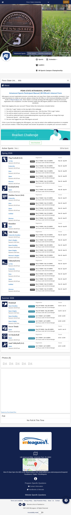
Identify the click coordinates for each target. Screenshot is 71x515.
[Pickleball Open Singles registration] (45, 311)
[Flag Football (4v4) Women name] (11, 181)
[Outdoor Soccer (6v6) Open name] (10, 208)
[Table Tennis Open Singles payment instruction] (18, 252)
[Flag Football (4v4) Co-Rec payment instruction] (18, 163)
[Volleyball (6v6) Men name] (9, 274)
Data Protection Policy (40, 500)
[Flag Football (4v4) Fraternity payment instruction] (18, 168)
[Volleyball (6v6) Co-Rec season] (62, 263)
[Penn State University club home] (32, 53)
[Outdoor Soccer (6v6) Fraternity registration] (44, 198)
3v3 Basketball (13, 335)
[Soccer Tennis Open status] (32, 330)
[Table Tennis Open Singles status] (33, 250)
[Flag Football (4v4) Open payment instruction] (18, 178)
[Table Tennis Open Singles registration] (44, 250)
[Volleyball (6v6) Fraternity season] (62, 269)
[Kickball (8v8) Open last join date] (45, 191)
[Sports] (40, 59)
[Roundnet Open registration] (44, 226)
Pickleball (12, 303)
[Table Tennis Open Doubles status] (33, 245)
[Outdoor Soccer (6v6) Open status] (33, 209)
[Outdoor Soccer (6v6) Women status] (33, 218)
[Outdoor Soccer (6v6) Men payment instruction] (18, 205)
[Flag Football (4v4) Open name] (10, 176)
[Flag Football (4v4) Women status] (33, 182)
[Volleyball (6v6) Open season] (62, 279)
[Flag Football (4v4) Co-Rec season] (62, 161)
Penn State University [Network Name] (33, 2)
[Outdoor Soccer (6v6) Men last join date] (45, 205)
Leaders (41, 65)
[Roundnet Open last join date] (45, 228)
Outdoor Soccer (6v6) (16, 195)
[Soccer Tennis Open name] (10, 330)
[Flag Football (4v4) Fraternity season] (62, 166)
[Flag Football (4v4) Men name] (9, 171)
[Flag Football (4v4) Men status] (33, 171)
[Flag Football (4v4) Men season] (62, 171)
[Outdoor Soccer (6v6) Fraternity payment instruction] (18, 200)
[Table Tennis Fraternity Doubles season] (62, 235)
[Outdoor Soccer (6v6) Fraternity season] (62, 198)
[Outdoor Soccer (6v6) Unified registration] (44, 213)
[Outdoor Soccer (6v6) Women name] (11, 218)
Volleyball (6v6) (14, 261)
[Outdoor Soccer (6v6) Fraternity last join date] (45, 200)
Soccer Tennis (13, 326)
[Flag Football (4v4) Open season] (62, 176)
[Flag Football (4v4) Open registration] (44, 176)
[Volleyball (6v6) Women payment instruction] (18, 291)
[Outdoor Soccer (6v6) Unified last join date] (45, 215)
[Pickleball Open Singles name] (12, 311)
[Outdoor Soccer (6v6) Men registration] (44, 203)
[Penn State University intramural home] (20, 53)
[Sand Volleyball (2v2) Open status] (32, 346)
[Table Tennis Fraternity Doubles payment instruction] (18, 237)
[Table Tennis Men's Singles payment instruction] (18, 242)
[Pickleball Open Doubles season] (62, 305)
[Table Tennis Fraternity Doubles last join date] (45, 236)
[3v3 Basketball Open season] (61, 337)
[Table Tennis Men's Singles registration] (44, 240)
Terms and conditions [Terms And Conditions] (17, 500)
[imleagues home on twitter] (20, 504)
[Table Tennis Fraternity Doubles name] (14, 235)
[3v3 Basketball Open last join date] (45, 339)
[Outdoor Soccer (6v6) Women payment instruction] (18, 220)
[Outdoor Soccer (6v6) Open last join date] (45, 210)
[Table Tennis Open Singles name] (12, 250)
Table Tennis (13, 232)
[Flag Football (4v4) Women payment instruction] (18, 183)
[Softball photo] (17, 363)
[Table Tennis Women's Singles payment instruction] (18, 257)
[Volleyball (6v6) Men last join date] (45, 276)
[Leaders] (40, 65)
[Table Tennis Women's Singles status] (33, 256)
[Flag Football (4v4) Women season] (62, 181)
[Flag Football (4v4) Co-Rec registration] (44, 161)
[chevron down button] (48, 2)
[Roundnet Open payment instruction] (18, 229)
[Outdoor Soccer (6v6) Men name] (9, 203)
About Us (51, 500)
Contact (57, 500)
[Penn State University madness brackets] (44, 53)
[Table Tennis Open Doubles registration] (44, 245)
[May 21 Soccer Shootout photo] (30, 363)
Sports (41, 59)
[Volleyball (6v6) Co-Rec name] (10, 264)
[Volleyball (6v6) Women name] (11, 289)
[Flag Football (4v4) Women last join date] (45, 183)
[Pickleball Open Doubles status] (32, 306)
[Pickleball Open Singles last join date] (45, 312)
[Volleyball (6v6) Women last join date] (45, 291)
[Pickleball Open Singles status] (32, 311)
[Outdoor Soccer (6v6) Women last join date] (45, 220)
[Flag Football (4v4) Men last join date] (45, 173)
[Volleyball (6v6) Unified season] (62, 284)
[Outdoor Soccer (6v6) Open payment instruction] (18, 210)
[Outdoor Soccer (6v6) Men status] (33, 203)
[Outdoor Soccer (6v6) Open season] (62, 208)
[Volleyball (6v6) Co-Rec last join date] (45, 265)
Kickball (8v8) (13, 187)
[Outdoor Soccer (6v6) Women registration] (44, 218)
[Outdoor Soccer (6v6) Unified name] (10, 214)
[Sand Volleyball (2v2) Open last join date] (45, 348)
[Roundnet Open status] (33, 227)
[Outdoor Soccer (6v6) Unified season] (62, 213)
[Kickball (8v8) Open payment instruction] (18, 192)
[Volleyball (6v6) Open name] (10, 279)
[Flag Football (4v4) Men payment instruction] (18, 173)
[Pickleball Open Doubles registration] (45, 305)
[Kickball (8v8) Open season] (62, 189)
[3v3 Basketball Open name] (10, 338)
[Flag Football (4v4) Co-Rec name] (10, 161)
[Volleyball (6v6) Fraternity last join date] (45, 270)
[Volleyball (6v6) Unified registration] (44, 284)
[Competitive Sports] (35, 464)
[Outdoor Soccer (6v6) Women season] (62, 218)
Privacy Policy (28, 500)
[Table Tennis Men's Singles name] (12, 240)
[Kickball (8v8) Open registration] (44, 189)
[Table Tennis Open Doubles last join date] (45, 247)
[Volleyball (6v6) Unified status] (33, 284)
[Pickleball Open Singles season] (62, 311)
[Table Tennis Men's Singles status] (33, 240)
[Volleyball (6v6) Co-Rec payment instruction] (18, 266)
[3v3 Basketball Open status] (32, 338)
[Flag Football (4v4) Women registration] (44, 181)
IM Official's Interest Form (51, 93)
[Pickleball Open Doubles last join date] (45, 307)
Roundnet (12, 224)
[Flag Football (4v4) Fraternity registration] (44, 166)
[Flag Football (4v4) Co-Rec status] (33, 161)
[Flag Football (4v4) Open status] (33, 176)
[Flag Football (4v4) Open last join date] (45, 178)
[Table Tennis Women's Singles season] (62, 255)
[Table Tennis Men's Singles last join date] (45, 242)
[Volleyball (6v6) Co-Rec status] (33, 264)
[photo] (5, 363)
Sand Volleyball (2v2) (16, 343)
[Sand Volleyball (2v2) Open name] (10, 346)
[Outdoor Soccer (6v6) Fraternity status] (33, 198)
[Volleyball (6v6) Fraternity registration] (44, 269)
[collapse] (68, 80)
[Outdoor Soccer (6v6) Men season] (62, 203)
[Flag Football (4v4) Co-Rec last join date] (45, 162)
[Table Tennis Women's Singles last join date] (45, 257)
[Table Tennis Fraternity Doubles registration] (44, 235)
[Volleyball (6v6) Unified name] (10, 284)
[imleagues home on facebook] (24, 504)
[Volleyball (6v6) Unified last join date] (45, 286)
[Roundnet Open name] (10, 227)
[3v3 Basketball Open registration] (43, 337)
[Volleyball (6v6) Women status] (33, 289)
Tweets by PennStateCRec (8, 412)
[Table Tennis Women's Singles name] (13, 255)
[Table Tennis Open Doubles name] (12, 245)
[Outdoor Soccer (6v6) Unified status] (33, 214)
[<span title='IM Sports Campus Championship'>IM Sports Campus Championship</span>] (49, 70)
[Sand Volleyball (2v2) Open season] (61, 346)
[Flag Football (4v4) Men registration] (44, 171)
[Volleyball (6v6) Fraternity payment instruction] (18, 271)
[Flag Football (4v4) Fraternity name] (11, 166)
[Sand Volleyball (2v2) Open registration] (43, 346)
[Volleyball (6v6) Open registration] (44, 279)
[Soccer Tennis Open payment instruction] (18, 331)
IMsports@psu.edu (16, 100)
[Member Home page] (3, 2)
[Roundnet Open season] (62, 226)
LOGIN (66, 2)
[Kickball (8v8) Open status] (33, 190)
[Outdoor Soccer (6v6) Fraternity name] (11, 198)
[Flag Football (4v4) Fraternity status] (33, 166)
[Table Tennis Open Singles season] (62, 250)
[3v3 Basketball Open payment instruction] (18, 340)
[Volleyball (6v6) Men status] (33, 274)
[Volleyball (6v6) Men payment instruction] (18, 276)
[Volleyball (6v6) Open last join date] (45, 281)
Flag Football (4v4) (15, 158)
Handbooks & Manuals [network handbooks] (36, 489)
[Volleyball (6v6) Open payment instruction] (18, 281)
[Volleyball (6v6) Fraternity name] (11, 269)
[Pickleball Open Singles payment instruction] (18, 313)
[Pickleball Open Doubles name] (12, 306)
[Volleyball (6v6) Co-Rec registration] (44, 263)
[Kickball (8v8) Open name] (10, 190)
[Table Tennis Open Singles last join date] (45, 252)
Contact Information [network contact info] (36, 486)
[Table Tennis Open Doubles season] (62, 245)
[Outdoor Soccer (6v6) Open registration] (44, 208)
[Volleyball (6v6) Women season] (62, 289)
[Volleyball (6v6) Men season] (62, 274)
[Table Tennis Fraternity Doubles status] (33, 235)
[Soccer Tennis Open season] (62, 329)
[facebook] (49, 504)
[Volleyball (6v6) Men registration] (44, 274)
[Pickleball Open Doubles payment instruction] (18, 308)
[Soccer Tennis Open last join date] (45, 331)
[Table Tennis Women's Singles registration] (44, 255)
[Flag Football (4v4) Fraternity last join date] (45, 167)
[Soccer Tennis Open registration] (45, 329)
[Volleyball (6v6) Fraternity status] (33, 269)
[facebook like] (17, 390)
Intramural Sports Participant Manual (24, 93)
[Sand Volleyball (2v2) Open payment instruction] (18, 348)
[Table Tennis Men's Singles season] (62, 240)
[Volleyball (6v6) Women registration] (44, 289)
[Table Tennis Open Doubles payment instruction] (18, 247)
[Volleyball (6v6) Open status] (33, 279)
